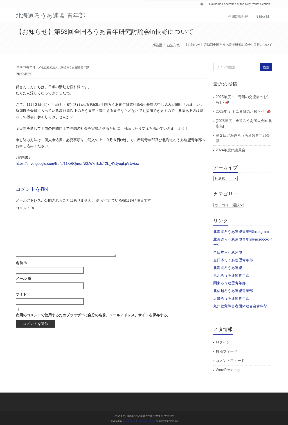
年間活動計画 (238, 16)
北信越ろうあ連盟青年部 (233, 291)
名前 (21, 263)
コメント (25, 208)
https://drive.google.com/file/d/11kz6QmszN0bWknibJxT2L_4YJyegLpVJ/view (78, 163)
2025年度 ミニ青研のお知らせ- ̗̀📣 (243, 111)
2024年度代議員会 (230, 150)
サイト (21, 294)
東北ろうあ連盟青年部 (231, 275)
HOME (157, 44)
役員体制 (262, 16)
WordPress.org (228, 370)
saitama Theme (147, 421)
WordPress (129, 421)
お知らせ (173, 44)
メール (23, 278)
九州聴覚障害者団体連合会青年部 (240, 306)
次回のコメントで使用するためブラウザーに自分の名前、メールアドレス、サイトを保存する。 (93, 315)
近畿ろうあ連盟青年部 (231, 298)
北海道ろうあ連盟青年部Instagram (241, 232)
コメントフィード (230, 361)
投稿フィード (226, 351)
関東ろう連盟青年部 (229, 283)
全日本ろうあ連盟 (227, 252)
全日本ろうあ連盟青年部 (233, 260)
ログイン (223, 342)
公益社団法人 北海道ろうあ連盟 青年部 (65, 67)
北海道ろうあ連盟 (227, 268)
